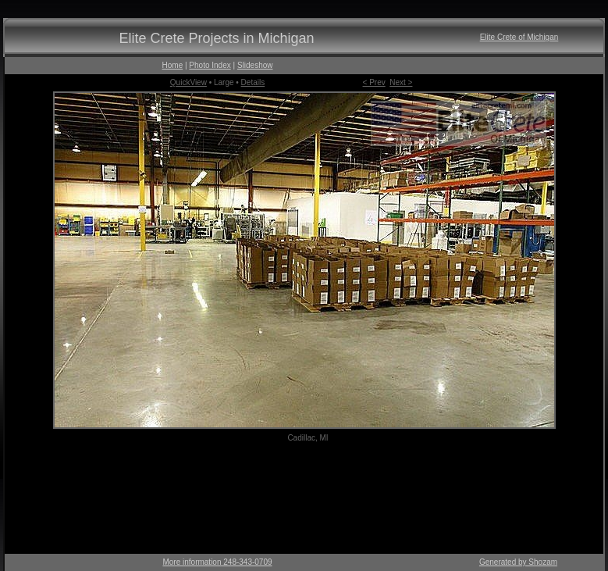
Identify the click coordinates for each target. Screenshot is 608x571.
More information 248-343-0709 (217, 562)
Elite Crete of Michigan (519, 37)
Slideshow (255, 65)
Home (172, 65)
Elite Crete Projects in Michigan (216, 38)
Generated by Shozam (518, 562)
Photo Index (209, 65)
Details (253, 82)
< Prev (374, 82)
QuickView (188, 82)
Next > (400, 82)
